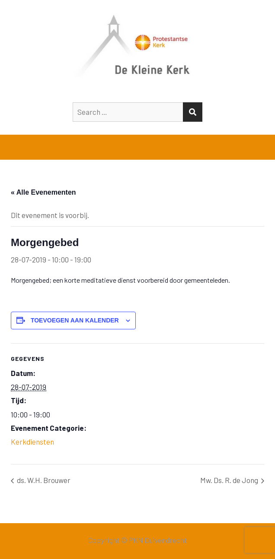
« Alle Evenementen (43, 192)
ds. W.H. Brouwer (43, 480)
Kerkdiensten (32, 441)
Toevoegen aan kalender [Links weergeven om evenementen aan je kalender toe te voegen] (75, 320)
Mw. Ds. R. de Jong (229, 480)
